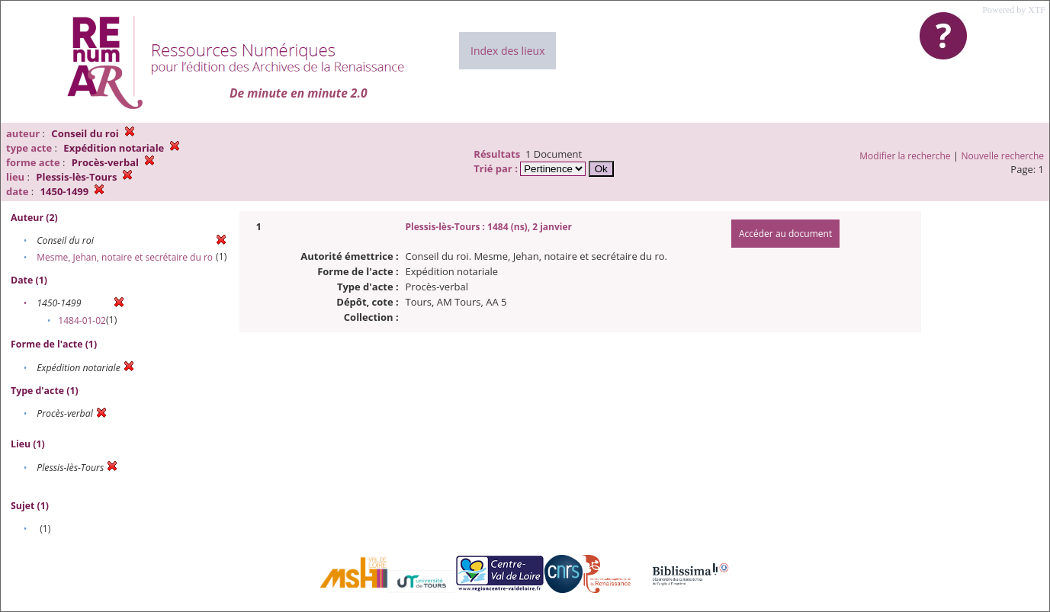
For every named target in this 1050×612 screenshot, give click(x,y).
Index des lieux (507, 50)
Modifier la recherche (904, 155)
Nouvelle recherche (1003, 155)
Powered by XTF (1013, 10)
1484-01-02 (82, 320)
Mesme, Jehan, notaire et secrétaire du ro (125, 257)
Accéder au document (785, 233)
